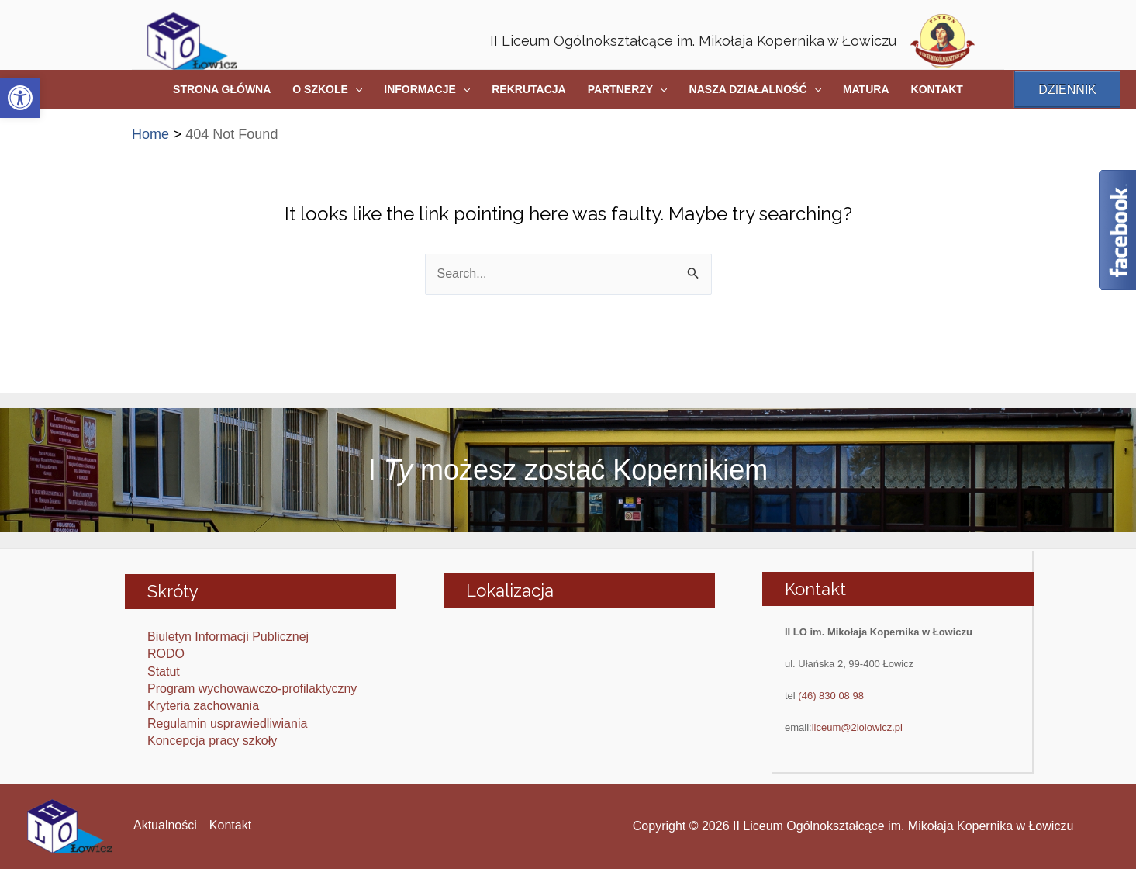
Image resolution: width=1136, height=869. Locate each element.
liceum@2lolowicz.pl (857, 727)
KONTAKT (937, 89)
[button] (20, 98)
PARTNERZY (628, 89)
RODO (166, 653)
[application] (355, 89)
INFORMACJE (427, 89)
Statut (163, 671)
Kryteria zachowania (203, 705)
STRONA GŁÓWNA (222, 89)
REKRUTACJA (528, 89)
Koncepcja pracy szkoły (212, 740)
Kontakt (230, 825)
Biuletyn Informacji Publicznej (228, 636)
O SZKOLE (327, 89)
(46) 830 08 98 (831, 695)
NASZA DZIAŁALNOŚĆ (755, 89)
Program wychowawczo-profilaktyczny (252, 688)
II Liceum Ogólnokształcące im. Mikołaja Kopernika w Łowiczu (693, 41)
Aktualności (165, 825)
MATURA (866, 89)
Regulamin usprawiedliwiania (227, 723)
